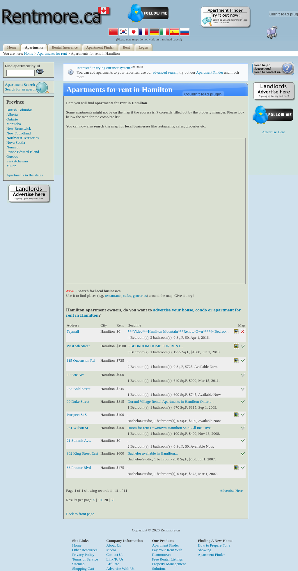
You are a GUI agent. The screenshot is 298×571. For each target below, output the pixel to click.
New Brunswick (18, 128)
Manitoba (13, 124)
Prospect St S (77, 414)
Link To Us (114, 559)
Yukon (11, 166)
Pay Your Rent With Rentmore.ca (167, 552)
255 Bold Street (79, 388)
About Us (113, 545)
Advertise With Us (120, 568)
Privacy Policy (83, 554)
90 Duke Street (78, 401)
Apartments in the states (24, 175)
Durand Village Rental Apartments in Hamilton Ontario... (170, 401)
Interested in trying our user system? (104, 67)
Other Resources (84, 550)
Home (11, 47)
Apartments (34, 47)
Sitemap (78, 564)
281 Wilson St (77, 427)
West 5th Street (78, 346)
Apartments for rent (52, 53)
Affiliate (112, 564)
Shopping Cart (83, 568)
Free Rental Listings (167, 559)
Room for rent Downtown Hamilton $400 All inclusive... (170, 427)
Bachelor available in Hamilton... (152, 453)
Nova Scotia (15, 142)
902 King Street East (82, 453)
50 (112, 500)
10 (100, 500)
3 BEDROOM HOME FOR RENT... (155, 346)
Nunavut (12, 147)
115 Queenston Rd (81, 360)
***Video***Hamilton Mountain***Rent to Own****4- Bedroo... (177, 331)
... (128, 360)
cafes (127, 295)
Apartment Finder (100, 47)
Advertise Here (231, 490)
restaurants (113, 295)
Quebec (12, 156)
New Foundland (18, 133)
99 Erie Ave (75, 375)
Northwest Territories (22, 138)
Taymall (73, 331)
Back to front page (80, 514)
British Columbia (19, 110)
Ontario (12, 119)
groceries (140, 295)
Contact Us (114, 554)
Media (111, 550)
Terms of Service (85, 559)
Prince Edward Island (22, 152)
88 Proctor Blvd (79, 467)
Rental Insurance (65, 47)
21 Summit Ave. (79, 440)
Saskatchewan (17, 161)
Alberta (12, 114)
